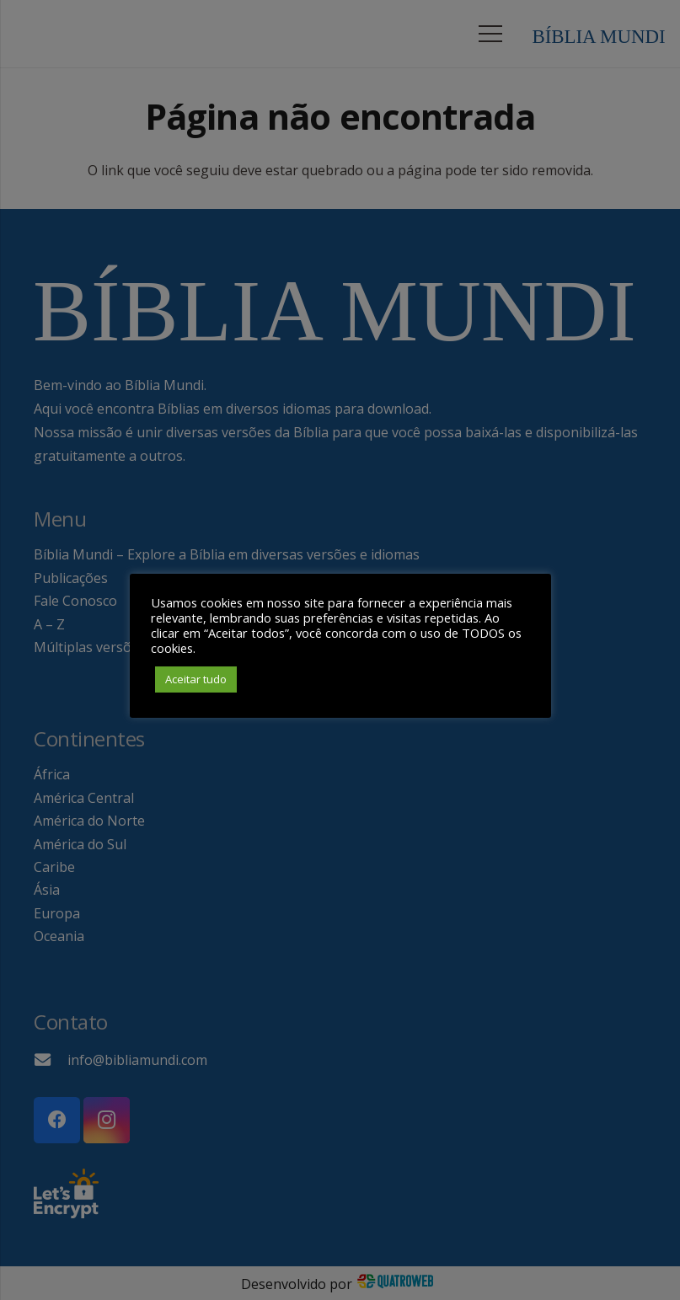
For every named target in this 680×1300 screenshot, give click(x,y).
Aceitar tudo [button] (196, 679)
